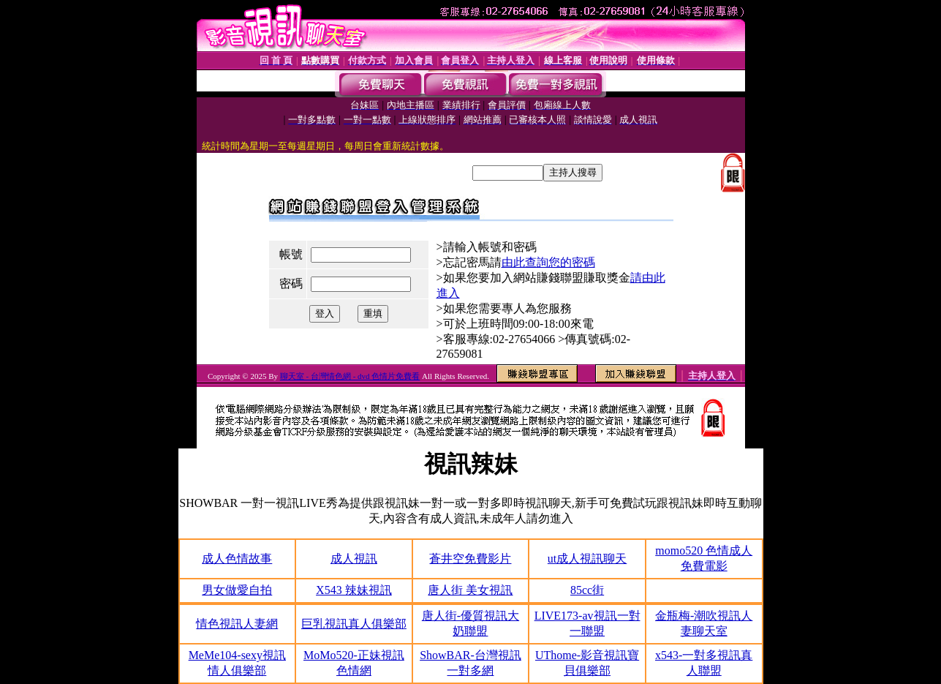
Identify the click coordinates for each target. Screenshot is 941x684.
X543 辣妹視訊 (354, 590)
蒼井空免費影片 (470, 558)
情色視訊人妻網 (237, 623)
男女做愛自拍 (237, 590)
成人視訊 (353, 558)
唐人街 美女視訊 (470, 590)
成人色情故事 (237, 558)
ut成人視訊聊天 (587, 558)
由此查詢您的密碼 (548, 262)
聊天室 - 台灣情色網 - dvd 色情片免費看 (350, 376)
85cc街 (587, 590)
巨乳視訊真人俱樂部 (354, 623)
